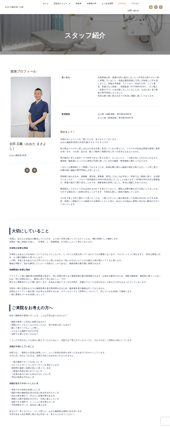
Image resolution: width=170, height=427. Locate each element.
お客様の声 (91, 3)
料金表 (78, 3)
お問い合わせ (133, 10)
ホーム (45, 3)
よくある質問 (107, 3)
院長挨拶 (122, 3)
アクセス (135, 3)
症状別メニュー (62, 3)
